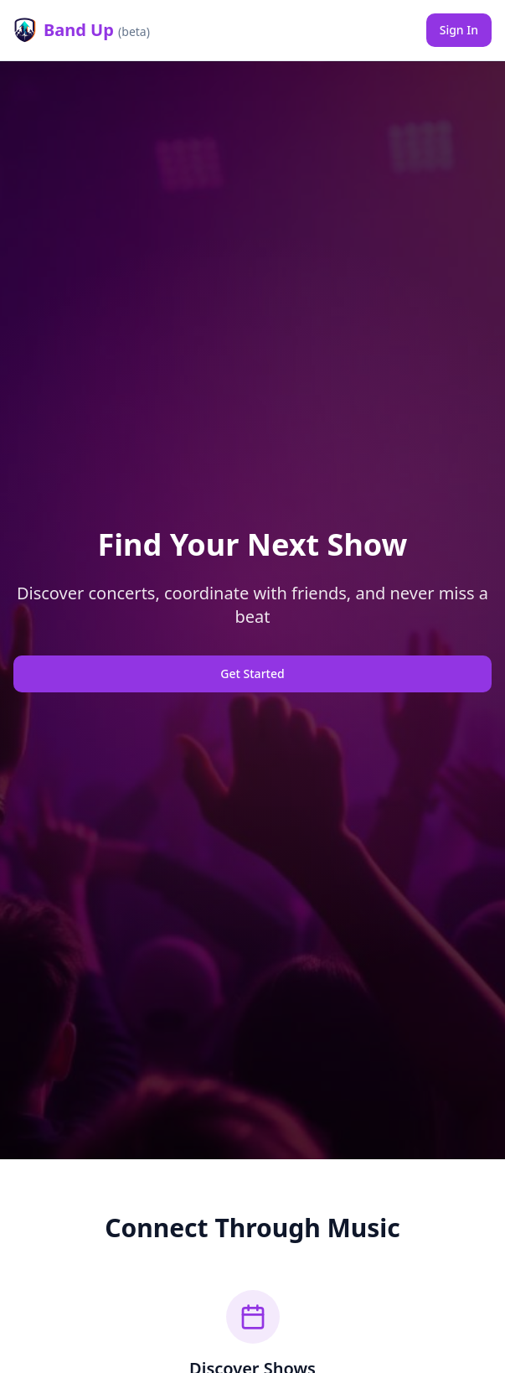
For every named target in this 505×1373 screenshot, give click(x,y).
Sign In (459, 30)
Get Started (252, 673)
